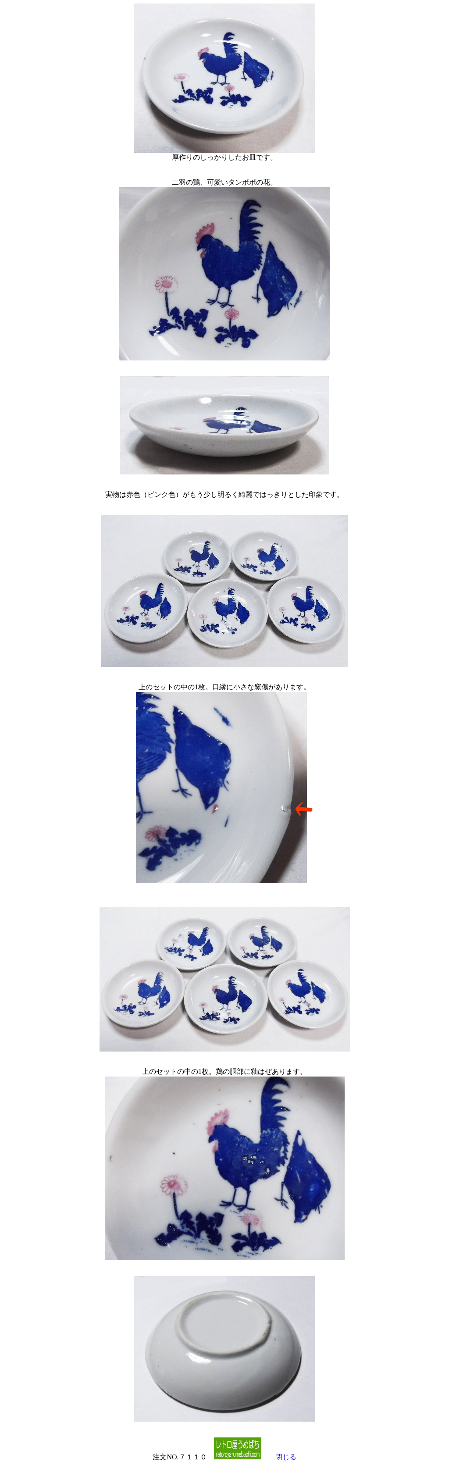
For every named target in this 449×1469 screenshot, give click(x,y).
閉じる (285, 1457)
